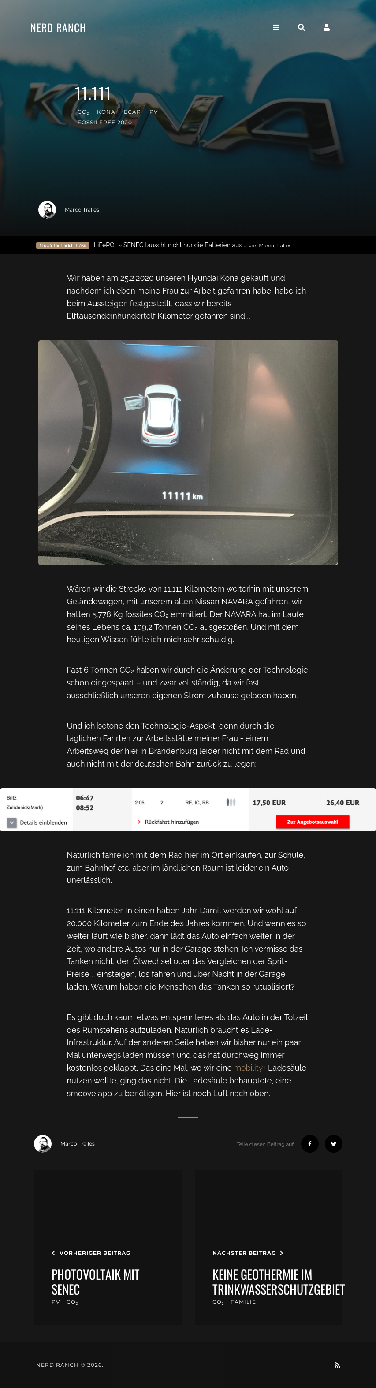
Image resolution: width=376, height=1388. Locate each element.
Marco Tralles (68, 210)
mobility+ (250, 1067)
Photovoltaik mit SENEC (96, 1281)
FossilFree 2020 (105, 122)
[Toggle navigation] (284, 28)
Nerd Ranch (66, 28)
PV (153, 111)
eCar (132, 111)
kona (106, 111)
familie (243, 1302)
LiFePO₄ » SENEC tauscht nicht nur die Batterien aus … (192, 245)
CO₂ (83, 111)
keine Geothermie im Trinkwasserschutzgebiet (278, 1281)
